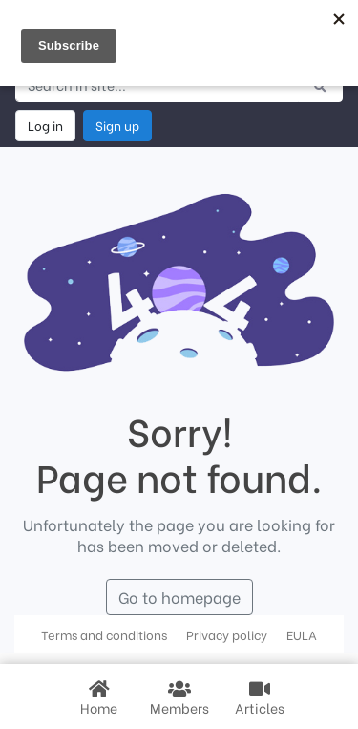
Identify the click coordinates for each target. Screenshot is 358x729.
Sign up (117, 125)
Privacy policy (226, 634)
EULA (301, 634)
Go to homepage (179, 597)
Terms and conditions (104, 634)
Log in (45, 125)
